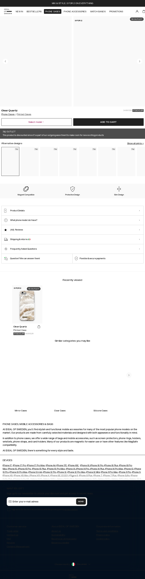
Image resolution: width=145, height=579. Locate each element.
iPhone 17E (61, 465)
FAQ (9, 539)
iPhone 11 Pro (125, 472)
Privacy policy (103, 535)
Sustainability (58, 535)
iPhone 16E (73, 465)
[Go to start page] (8, 11)
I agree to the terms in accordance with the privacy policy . (45, 509)
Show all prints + (135, 143)
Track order (12, 531)
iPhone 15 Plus (39, 469)
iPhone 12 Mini (93, 472)
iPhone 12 (62, 472)
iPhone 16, (85, 465)
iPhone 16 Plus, (111, 465)
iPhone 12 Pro (49, 472)
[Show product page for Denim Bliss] (49, 161)
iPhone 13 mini (35, 472)
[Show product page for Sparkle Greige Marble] (107, 161)
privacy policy (71, 509)
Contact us (12, 535)
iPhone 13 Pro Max (18, 472)
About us (56, 531)
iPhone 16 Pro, (97, 465)
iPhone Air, (51, 465)
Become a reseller (60, 543)
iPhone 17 (7, 465)
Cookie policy (102, 539)
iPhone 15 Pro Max (56, 469)
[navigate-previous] (129, 375)
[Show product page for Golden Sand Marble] (68, 161)
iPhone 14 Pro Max (114, 469)
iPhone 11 (136, 472)
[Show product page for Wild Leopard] (88, 161)
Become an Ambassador (64, 539)
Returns (11, 543)
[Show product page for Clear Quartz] (10, 161)
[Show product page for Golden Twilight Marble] (30, 161)
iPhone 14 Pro (82, 469)
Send (81, 501)
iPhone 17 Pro (19, 465)
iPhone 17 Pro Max (36, 465)
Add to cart (108, 122)
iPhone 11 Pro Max (109, 472)
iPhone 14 (70, 469)
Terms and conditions (107, 531)
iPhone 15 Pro (24, 469)
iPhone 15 (12, 469)
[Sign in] (137, 11)
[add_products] (39, 327)
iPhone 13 (128, 469)
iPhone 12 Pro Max (76, 472)
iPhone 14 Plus (97, 469)
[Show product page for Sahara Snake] (126, 161)
